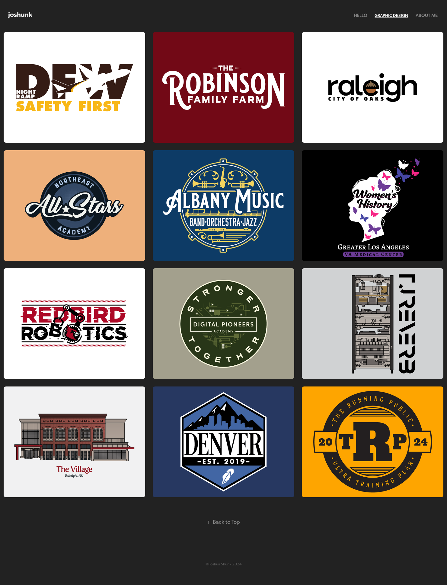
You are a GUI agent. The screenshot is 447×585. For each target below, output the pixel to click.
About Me (427, 15)
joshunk (20, 14)
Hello (360, 15)
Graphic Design (391, 15)
